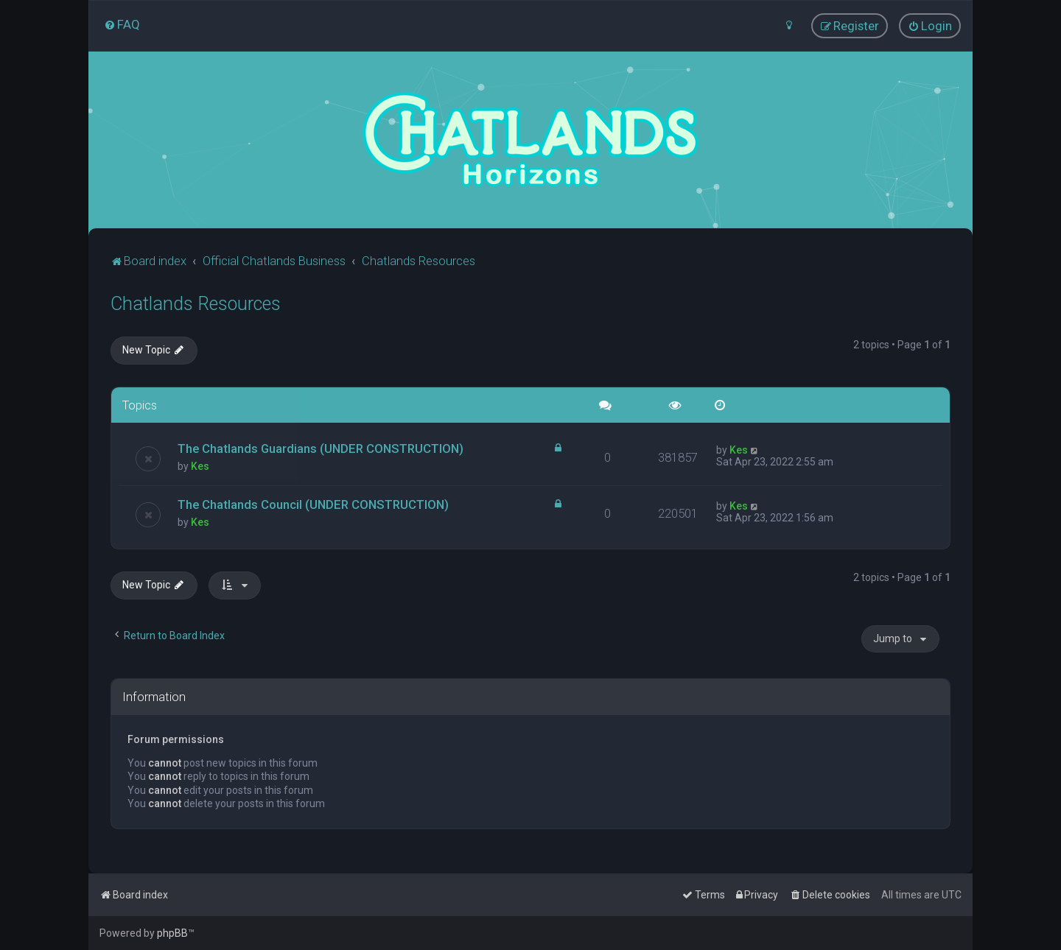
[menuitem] (122, 24)
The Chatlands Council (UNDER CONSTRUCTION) (313, 504)
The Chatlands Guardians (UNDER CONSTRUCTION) (320, 448)
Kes (200, 466)
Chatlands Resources (196, 303)
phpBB (172, 933)
